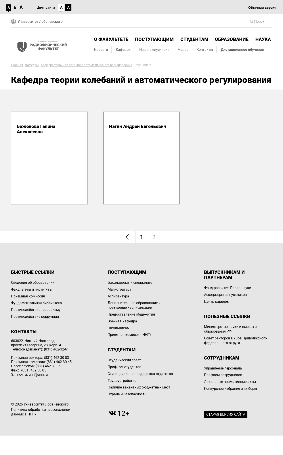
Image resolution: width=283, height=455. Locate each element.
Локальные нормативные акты (230, 382)
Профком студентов (124, 367)
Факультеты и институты (31, 289)
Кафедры (123, 50)
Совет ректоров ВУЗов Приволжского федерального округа (235, 340)
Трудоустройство (122, 381)
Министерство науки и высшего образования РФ (230, 329)
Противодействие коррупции (35, 316)
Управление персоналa (223, 368)
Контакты (205, 50)
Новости (101, 50)
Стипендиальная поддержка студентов (140, 374)
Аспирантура (118, 296)
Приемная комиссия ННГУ (129, 335)
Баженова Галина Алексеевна (36, 129)
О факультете (111, 39)
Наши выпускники (154, 50)
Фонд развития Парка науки (227, 288)
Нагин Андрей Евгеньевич (137, 126)
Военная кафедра (122, 321)
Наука (263, 39)
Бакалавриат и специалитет (131, 282)
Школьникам (119, 328)
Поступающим (154, 39)
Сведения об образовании (32, 282)
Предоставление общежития (131, 314)
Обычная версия (262, 8)
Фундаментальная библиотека (36, 303)
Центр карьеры (216, 301)
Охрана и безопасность (127, 394)
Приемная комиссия (28, 296)
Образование (232, 39)
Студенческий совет (124, 360)
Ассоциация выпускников (225, 295)
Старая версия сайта (225, 414)
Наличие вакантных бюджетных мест (139, 387)
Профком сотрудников (223, 375)
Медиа (183, 50)
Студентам (194, 39)
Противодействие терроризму (36, 310)
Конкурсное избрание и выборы (230, 388)
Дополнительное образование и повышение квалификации (134, 305)
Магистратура (119, 289)
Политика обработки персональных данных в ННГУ (41, 411)
